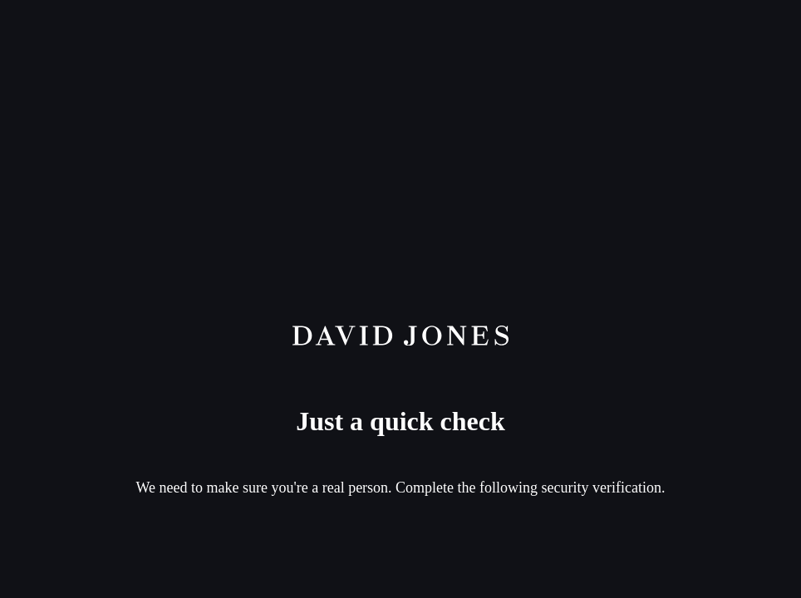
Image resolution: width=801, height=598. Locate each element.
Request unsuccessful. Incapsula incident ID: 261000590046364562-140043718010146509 (400, 299)
